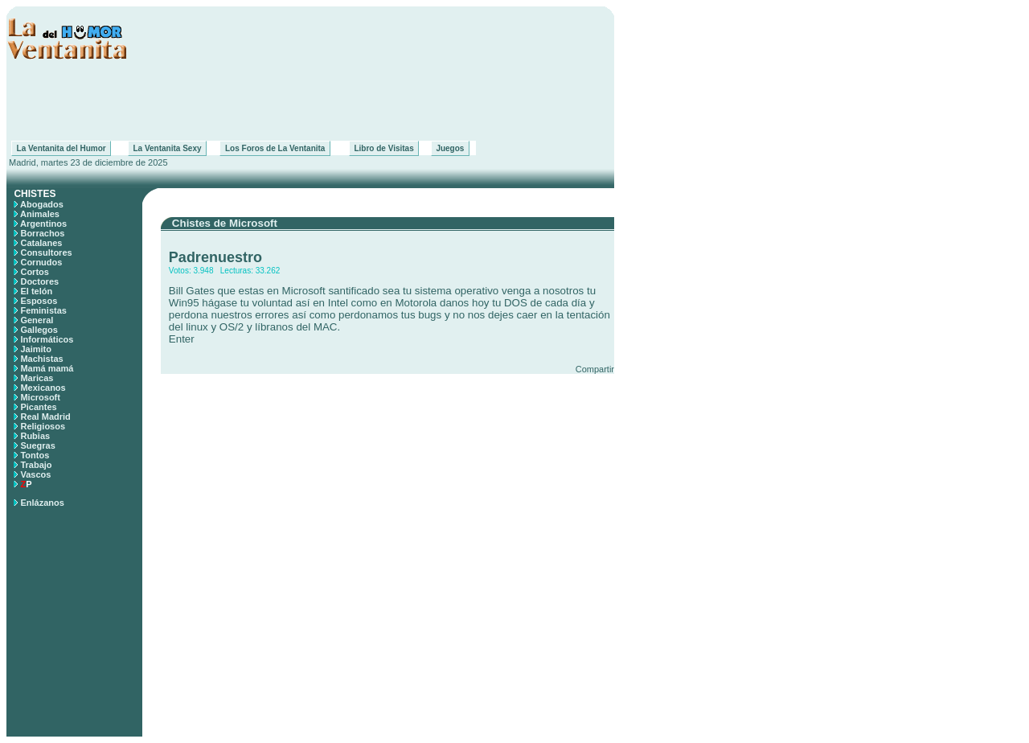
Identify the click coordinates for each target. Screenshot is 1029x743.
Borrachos (42, 233)
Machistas (41, 358)
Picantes (38, 407)
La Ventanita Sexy (167, 148)
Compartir (595, 369)
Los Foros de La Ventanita (275, 148)
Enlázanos (42, 502)
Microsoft (40, 397)
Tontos (34, 455)
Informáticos (46, 339)
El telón (36, 291)
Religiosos (42, 426)
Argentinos (43, 223)
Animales (39, 214)
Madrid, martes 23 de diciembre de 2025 (87, 162)
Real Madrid (45, 416)
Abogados (42, 204)
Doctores (39, 281)
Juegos (450, 148)
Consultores (46, 252)
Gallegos (38, 330)
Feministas (43, 310)
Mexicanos (42, 387)
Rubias (35, 436)
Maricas (36, 378)
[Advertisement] (310, 100)
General (36, 320)
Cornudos (41, 262)
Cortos (34, 272)
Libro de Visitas (384, 148)
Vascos (35, 474)
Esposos (38, 301)
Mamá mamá (46, 368)
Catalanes (41, 243)
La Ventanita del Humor (61, 148)
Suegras (37, 445)
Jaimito (35, 349)
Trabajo (35, 465)
